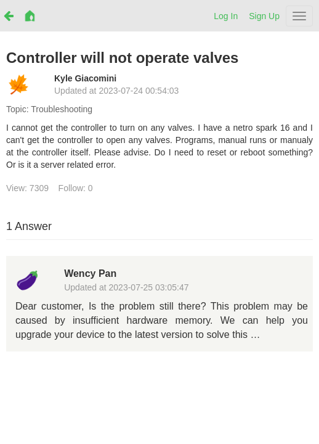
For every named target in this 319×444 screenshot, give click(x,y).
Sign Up (264, 16)
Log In (226, 16)
